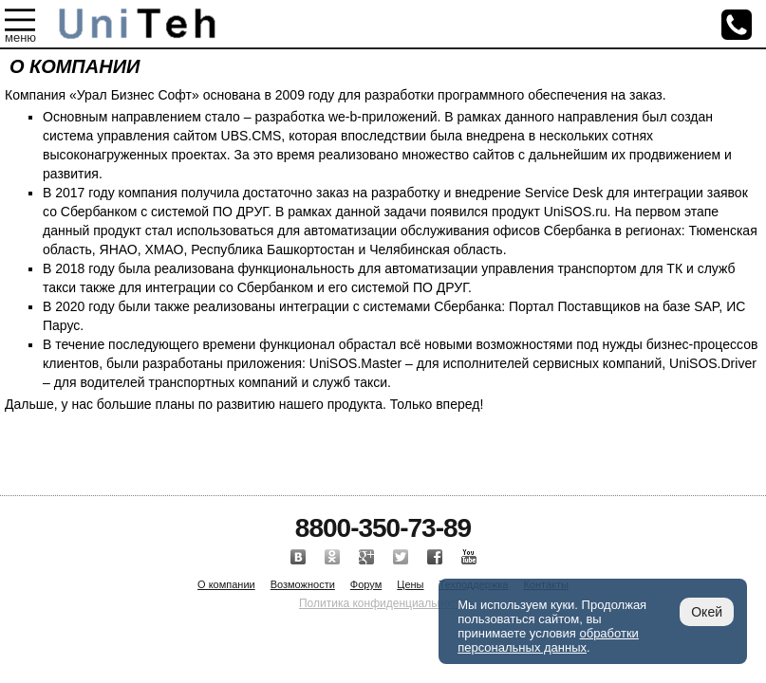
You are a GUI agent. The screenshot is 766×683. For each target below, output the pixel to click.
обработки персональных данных (548, 640)
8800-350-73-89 (383, 528)
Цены (410, 584)
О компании (226, 584)
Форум (366, 584)
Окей (706, 611)
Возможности (303, 584)
